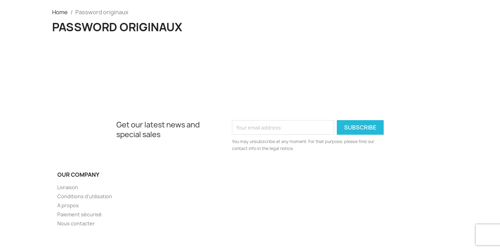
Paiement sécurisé (79, 214)
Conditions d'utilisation (84, 196)
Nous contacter (76, 223)
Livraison (67, 187)
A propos (68, 205)
